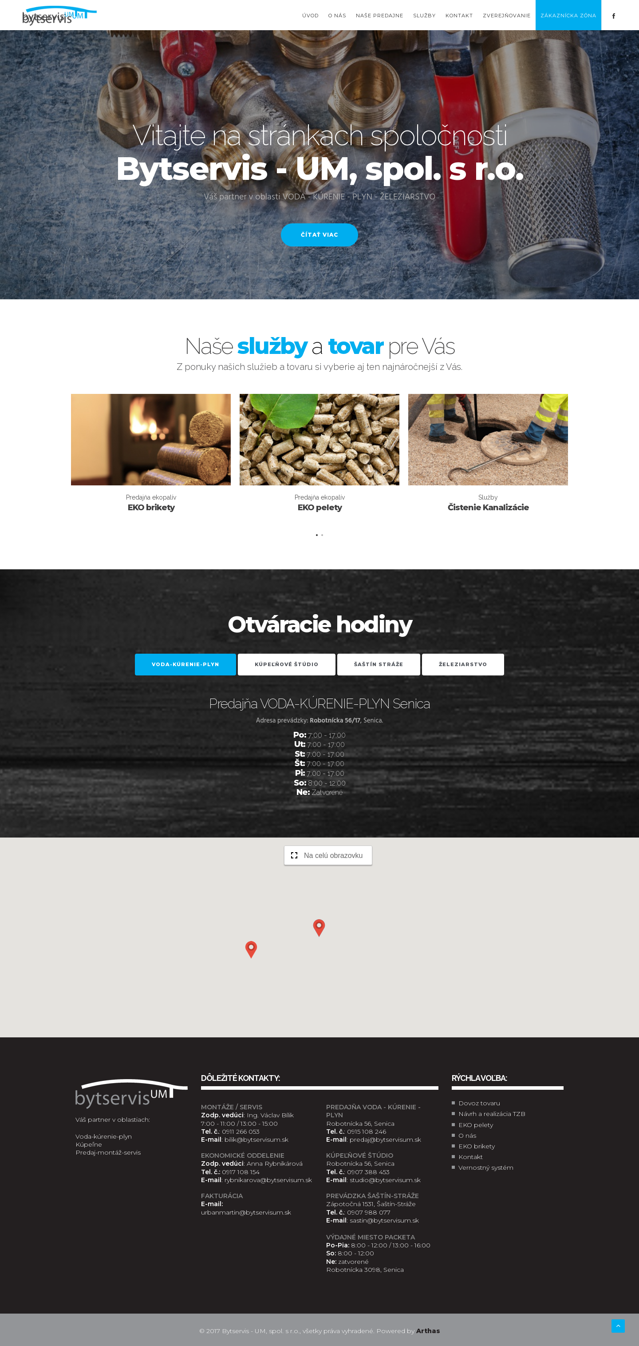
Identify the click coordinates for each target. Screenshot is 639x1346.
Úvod (310, 15)
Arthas (428, 1331)
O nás (337, 15)
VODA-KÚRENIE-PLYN (185, 664)
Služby (424, 15)
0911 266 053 (241, 1132)
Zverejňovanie (507, 15)
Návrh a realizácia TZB (491, 1114)
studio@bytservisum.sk (385, 1180)
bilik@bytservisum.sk (256, 1140)
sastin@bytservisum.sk (384, 1220)
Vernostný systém (485, 1167)
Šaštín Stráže (378, 664)
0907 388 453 (368, 1172)
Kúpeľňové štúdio (287, 664)
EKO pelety (475, 1125)
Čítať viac (319, 234)
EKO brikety (476, 1146)
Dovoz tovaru (479, 1103)
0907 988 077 (368, 1212)
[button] (319, 928)
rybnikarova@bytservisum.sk (268, 1180)
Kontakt (459, 15)
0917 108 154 (241, 1172)
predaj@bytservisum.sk (385, 1140)
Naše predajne (379, 15)
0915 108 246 (366, 1132)
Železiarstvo (463, 664)
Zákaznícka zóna (568, 15)
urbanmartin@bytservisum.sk (246, 1212)
